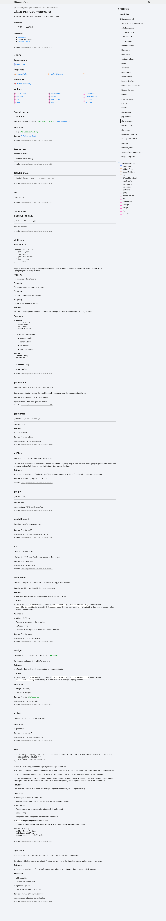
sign (125, 210)
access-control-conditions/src (135, 23)
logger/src (127, 94)
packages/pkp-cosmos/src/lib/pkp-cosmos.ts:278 (37, 841)
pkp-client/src (129, 116)
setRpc (126, 207)
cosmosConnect (132, 31)
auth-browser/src (130, 27)
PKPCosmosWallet (50, 8)
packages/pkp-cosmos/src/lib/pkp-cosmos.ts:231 (37, 373)
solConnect (130, 40)
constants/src (129, 54)
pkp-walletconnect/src (132, 133)
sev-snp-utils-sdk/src (131, 138)
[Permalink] (27, 116)
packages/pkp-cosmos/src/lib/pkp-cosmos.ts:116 (37, 569)
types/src (127, 142)
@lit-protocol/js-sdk (21, 2)
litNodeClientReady (131, 177)
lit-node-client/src (130, 89)
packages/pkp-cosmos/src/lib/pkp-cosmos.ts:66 (36, 231)
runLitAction (128, 201)
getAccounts (128, 183)
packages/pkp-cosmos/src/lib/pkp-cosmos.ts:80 (36, 510)
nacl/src (127, 107)
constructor (128, 165)
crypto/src (127, 67)
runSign (126, 204)
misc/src (127, 102)
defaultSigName (130, 171)
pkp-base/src (129, 111)
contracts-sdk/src (130, 58)
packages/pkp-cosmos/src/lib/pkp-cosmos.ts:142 (37, 901)
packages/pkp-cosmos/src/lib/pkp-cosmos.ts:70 (36, 140)
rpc (125, 174)
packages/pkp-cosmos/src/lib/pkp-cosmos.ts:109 (37, 444)
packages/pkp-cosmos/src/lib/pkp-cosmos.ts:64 (36, 183)
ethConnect (130, 36)
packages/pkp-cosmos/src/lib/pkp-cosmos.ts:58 (36, 164)
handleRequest (129, 195)
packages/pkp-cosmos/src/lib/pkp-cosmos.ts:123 (37, 405)
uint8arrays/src (129, 147)
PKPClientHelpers (24, 41)
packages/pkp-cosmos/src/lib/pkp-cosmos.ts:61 (36, 202)
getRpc (126, 192)
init (125, 198)
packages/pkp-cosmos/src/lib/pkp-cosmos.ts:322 (37, 704)
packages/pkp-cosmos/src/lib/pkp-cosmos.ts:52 (36, 47)
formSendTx (128, 180)
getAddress (128, 186)
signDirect (127, 213)
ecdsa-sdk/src (129, 71)
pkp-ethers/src (129, 125)
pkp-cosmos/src (35, 8)
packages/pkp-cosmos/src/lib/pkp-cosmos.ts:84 (36, 740)
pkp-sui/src (128, 129)
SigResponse (52, 655)
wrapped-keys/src (130, 156)
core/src (127, 62)
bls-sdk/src (128, 49)
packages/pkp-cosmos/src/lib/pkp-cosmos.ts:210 (37, 483)
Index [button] (17, 55)
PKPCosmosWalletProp (45, 121)
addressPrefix (129, 168)
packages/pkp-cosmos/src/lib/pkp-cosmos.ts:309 (37, 641)
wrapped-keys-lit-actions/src (134, 151)
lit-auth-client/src (130, 80)
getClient (127, 189)
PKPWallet (22, 37)
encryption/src (129, 76)
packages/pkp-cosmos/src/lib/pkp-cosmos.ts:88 (36, 537)
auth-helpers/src (130, 45)
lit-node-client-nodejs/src (133, 85)
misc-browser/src (130, 98)
